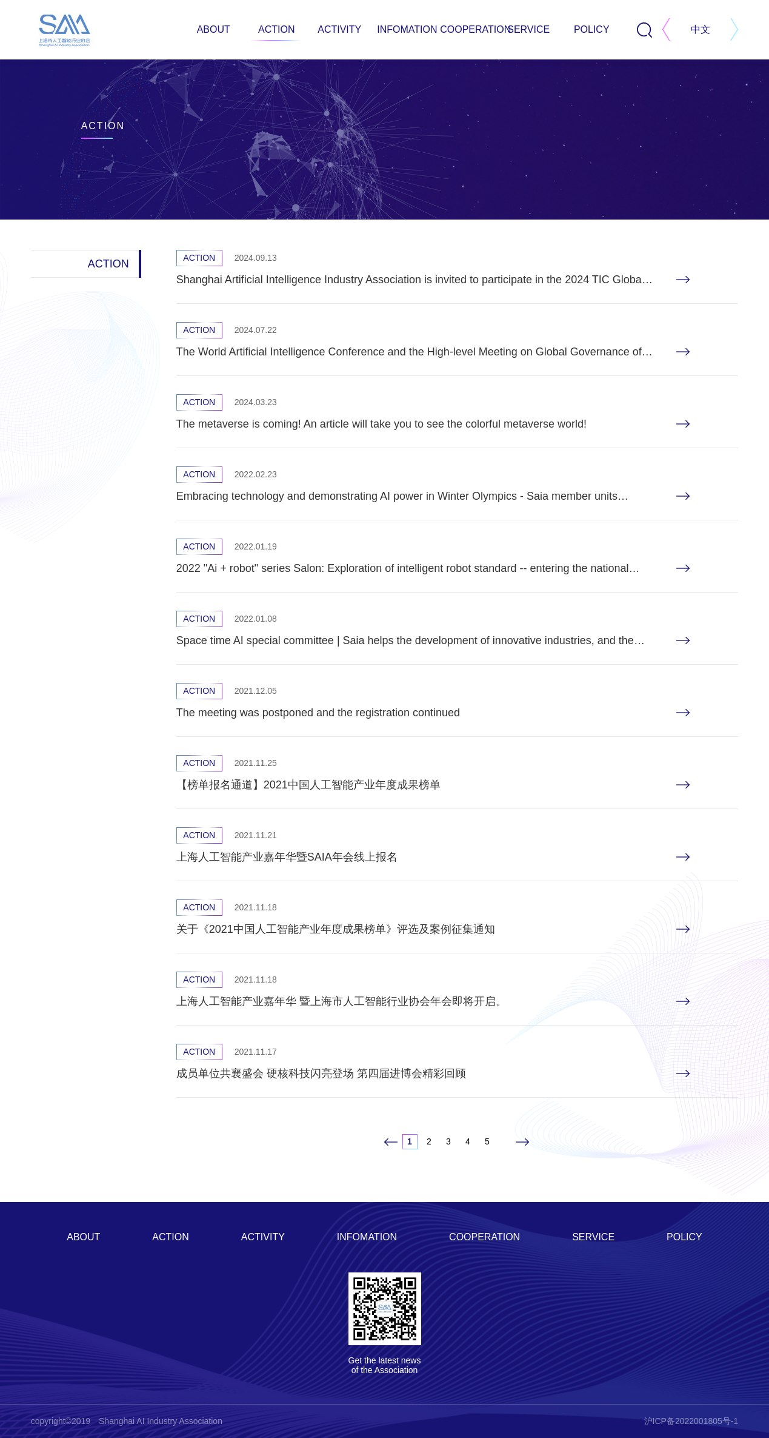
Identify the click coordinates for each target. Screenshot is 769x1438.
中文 (700, 29)
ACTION (276, 29)
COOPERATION (465, 29)
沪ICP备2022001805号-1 (691, 1421)
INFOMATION (402, 29)
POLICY (592, 29)
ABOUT (213, 29)
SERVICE (528, 29)
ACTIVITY (339, 29)
